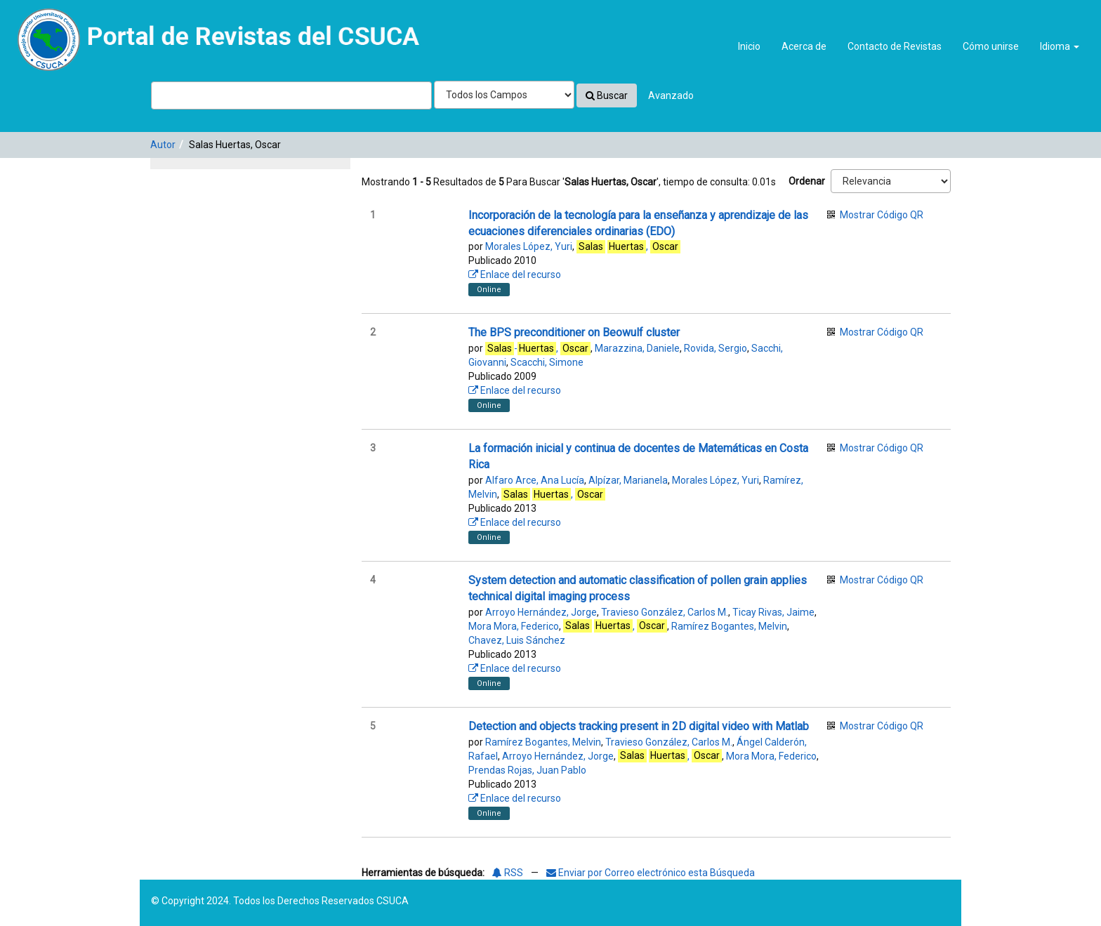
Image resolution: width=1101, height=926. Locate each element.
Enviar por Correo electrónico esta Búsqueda (650, 872)
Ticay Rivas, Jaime (773, 612)
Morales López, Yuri (528, 246)
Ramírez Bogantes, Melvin (729, 626)
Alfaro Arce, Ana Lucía (534, 480)
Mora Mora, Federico (513, 626)
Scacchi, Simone (547, 362)
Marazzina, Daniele (637, 348)
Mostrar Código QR (881, 214)
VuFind (43, 21)
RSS (507, 872)
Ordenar (807, 181)
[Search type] (504, 95)
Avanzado (671, 95)
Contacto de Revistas (895, 46)
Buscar (607, 95)
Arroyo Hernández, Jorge (541, 612)
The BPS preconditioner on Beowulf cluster (574, 332)
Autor (163, 144)
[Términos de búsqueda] (291, 95)
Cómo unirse (991, 46)
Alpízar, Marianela (628, 480)
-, (538, 348)
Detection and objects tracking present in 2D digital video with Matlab (638, 726)
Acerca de (804, 46)
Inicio (749, 46)
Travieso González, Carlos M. (664, 612)
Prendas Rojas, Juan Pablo (527, 770)
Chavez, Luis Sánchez (516, 640)
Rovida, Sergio (715, 348)
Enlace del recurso (514, 274)
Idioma (1059, 46)
